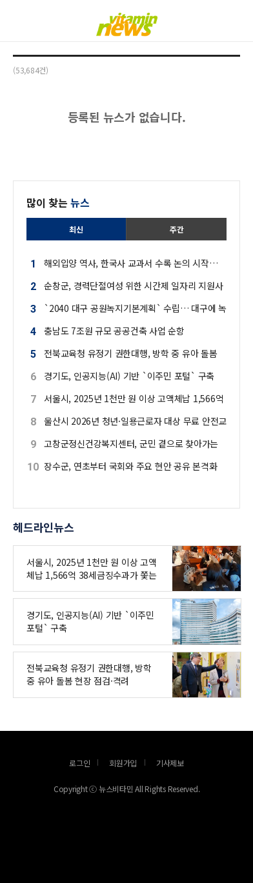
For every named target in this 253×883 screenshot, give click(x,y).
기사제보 (170, 762)
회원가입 (123, 762)
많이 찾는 (58, 202)
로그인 (3, 40)
